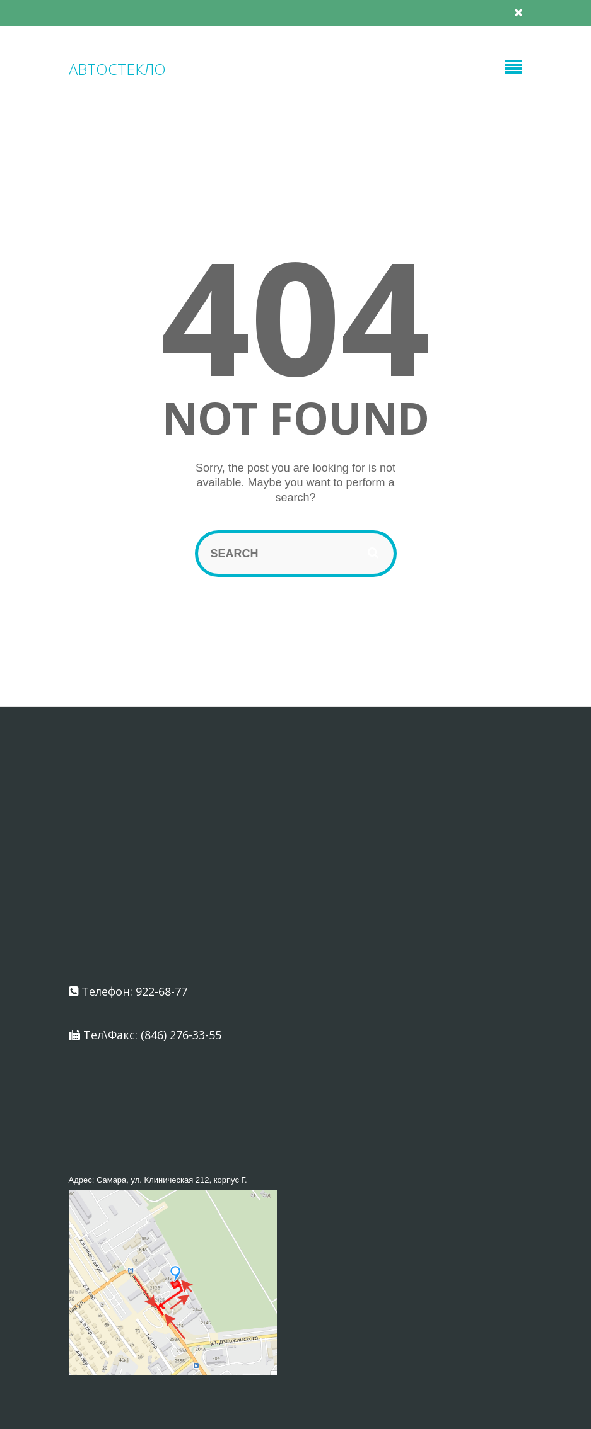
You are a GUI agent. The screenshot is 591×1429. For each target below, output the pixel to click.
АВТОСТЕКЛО (117, 69)
